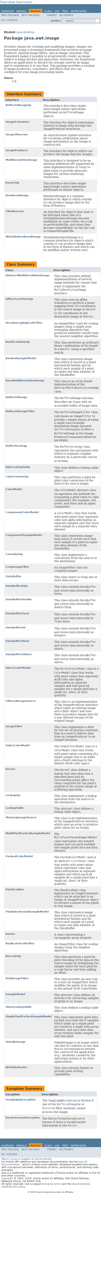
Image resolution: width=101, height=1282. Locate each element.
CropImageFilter (17, 566)
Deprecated (78, 11)
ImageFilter (14, 726)
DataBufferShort (17, 641)
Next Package (31, 15)
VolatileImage (15, 1041)
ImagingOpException (20, 1099)
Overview (7, 11)
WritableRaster (16, 1067)
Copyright (7, 1178)
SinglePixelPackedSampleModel (29, 1016)
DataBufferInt (15, 627)
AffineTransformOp (19, 298)
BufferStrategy (16, 445)
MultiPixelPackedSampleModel (28, 833)
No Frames (66, 15)
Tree (65, 11)
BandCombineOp (18, 341)
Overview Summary (16, 2)
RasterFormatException (23, 1117)
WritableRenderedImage (23, 236)
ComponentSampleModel (24, 535)
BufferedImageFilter (20, 411)
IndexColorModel (18, 745)
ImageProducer (17, 150)
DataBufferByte (17, 585)
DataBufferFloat (17, 613)
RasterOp (12, 182)
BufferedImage (16, 397)
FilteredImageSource (21, 700)
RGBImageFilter (17, 978)
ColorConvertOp (17, 476)
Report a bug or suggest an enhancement (26, 1159)
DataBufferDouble (19, 599)
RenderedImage (17, 195)
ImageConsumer (17, 121)
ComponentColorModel (22, 512)
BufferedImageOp (18, 105)
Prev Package (10, 15)
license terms (53, 1184)
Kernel (10, 768)
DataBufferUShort (18, 654)
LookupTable (15, 807)
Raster (10, 933)
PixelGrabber (15, 889)
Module (21, 11)
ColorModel (14, 489)
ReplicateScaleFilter (20, 943)
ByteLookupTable (18, 466)
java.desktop (25, 32)
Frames (52, 15)
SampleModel (15, 994)
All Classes (9, 20)
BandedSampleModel (21, 358)
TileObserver (15, 211)
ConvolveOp (14, 554)
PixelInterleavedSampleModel (27, 911)
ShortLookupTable (18, 1006)
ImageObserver (17, 134)
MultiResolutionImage (21, 159)
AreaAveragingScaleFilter (24, 322)
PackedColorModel (19, 856)
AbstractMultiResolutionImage (28, 275)
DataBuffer (14, 576)
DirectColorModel (18, 667)
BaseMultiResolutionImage (25, 380)
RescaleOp (13, 956)
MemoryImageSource (21, 817)
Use (57, 11)
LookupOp (13, 795)
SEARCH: (56, 20)
